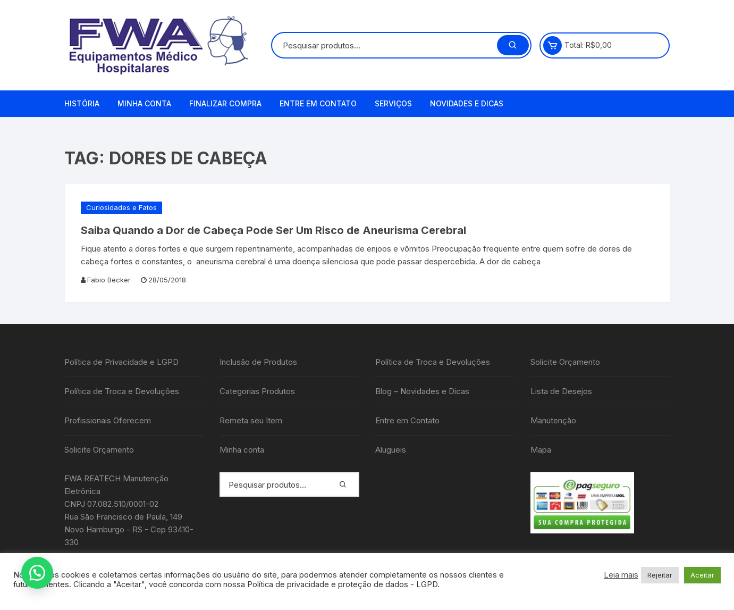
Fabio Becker (109, 279)
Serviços (393, 103)
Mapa (540, 450)
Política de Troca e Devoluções (121, 391)
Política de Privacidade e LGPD (121, 362)
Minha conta (144, 103)
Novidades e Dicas (466, 103)
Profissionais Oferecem (107, 420)
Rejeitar (659, 575)
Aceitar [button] (702, 575)
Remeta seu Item (251, 420)
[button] (37, 573)
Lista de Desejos (561, 391)
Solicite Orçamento (99, 450)
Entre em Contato (318, 103)
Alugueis (390, 450)
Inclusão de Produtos (258, 362)
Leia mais (621, 575)
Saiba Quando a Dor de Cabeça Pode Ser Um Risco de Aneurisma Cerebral (273, 230)
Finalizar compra (225, 103)
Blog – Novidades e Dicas (422, 391)
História (81, 103)
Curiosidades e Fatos (121, 207)
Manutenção (553, 420)
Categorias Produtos (257, 391)
